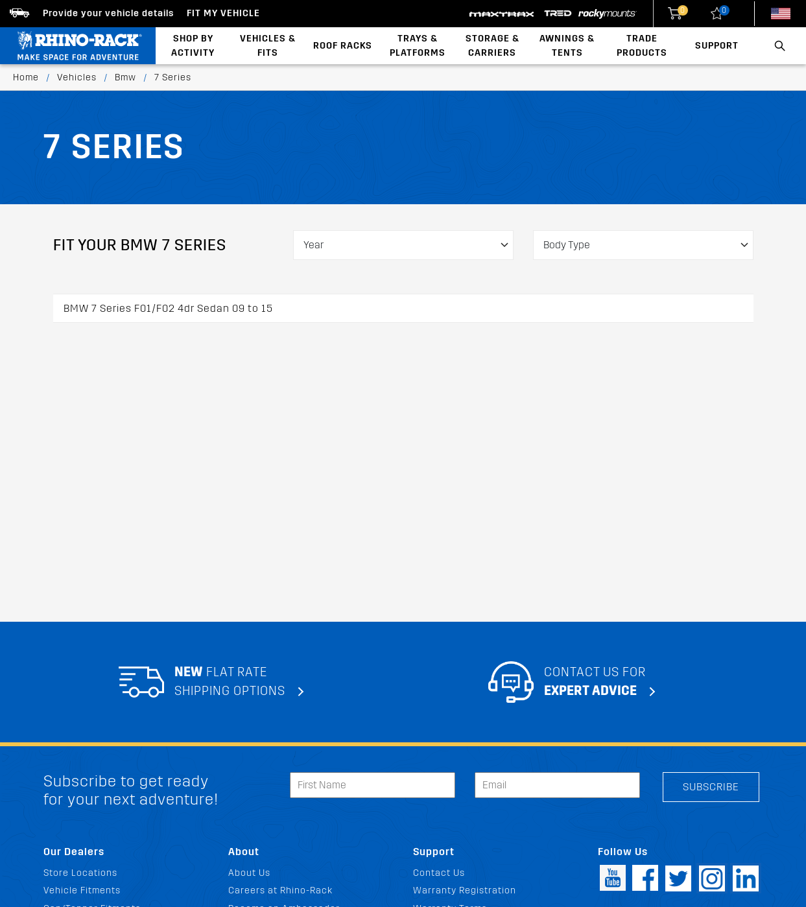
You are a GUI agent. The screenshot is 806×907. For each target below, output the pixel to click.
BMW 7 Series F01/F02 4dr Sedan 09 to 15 (168, 308)
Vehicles (77, 77)
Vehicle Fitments (82, 890)
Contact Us (439, 872)
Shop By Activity (193, 45)
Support (717, 45)
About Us (249, 872)
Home (26, 77)
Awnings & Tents (567, 45)
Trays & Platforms (417, 45)
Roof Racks (342, 45)
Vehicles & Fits (268, 45)
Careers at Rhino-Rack (280, 890)
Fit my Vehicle (223, 13)
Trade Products (642, 45)
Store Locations (80, 872)
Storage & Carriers (492, 45)
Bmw (125, 77)
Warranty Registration (464, 890)
